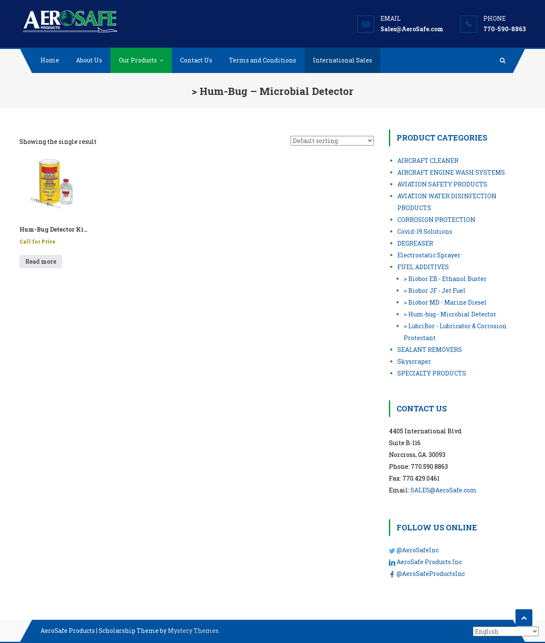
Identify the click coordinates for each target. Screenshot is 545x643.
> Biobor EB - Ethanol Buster (445, 279)
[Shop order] (332, 141)
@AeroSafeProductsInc (431, 574)
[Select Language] (506, 631)
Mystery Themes (193, 631)
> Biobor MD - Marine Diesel (445, 302)
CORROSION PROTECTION (436, 220)
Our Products (138, 60)
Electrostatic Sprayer (429, 255)
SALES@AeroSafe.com (443, 490)
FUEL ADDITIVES (423, 267)
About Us (89, 60)
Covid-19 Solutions (424, 231)
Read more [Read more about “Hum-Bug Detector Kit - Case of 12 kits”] (40, 261)
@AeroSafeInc (418, 550)
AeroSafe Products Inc (429, 562)
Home (49, 60)
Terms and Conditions (262, 60)
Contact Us (196, 60)
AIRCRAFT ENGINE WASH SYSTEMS (451, 172)
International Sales (342, 60)
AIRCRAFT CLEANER (428, 161)
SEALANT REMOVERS (429, 350)
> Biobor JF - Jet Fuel (435, 290)
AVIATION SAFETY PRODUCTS (442, 184)
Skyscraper (414, 361)
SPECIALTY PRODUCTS (431, 373)
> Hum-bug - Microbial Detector (450, 314)
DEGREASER (415, 243)
